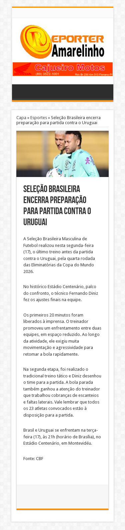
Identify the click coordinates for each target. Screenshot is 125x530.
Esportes (38, 117)
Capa (21, 117)
